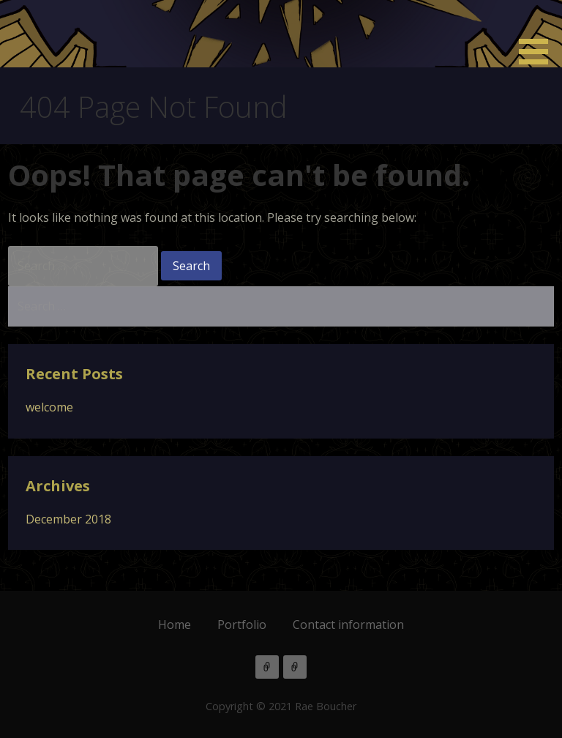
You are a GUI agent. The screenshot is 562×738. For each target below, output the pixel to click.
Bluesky (295, 667)
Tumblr (267, 667)
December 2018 (68, 519)
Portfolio (241, 624)
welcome (49, 407)
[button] (538, 35)
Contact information (348, 624)
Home (174, 624)
